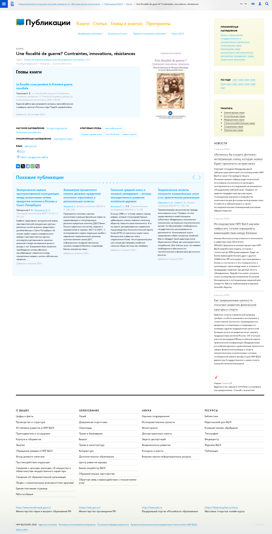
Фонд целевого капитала (30, 456)
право (251, 55)
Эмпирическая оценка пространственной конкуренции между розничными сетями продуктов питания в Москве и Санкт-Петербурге (37, 197)
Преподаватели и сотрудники (33, 433)
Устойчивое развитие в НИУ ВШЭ (35, 427)
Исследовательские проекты (158, 422)
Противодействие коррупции (33, 462)
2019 (246, 84)
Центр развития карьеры (93, 462)
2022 (229, 84)
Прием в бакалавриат (91, 433)
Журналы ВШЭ (213, 445)
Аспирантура (86, 450)
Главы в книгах (127, 23)
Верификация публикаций (90, 33)
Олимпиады (85, 427)
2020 (241, 84)
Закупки (20, 445)
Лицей (82, 416)
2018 (252, 84)
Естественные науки (234, 116)
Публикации (48, 22)
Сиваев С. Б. (180, 202)
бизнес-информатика (232, 35)
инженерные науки (230, 48)
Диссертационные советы (157, 433)
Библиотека (211, 416)
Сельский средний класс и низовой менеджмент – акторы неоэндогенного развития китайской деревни (131, 195)
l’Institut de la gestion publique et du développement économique (54, 59)
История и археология (56, 128)
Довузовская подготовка (93, 422)
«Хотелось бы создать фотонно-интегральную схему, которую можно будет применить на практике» (238, 159)
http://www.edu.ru (152, 507)
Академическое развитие (156, 445)
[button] (99, 183)
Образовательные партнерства (96, 473)
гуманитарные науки (231, 45)
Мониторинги (150, 427)
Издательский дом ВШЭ (218, 422)
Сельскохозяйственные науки (239, 122)
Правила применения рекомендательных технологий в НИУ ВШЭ (164, 524)
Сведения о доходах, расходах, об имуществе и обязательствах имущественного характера (43, 469)
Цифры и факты (24, 416)
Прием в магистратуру (91, 445)
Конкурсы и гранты (152, 450)
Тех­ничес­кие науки (233, 129)
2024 (252, 79)
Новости (220, 143)
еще (223, 87)
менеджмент (240, 55)
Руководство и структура (30, 422)
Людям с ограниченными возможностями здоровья (45, 482)
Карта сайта (22, 529)
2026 (241, 79)
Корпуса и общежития (28, 439)
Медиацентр (212, 439)
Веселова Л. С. (118, 206)
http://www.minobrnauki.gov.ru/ (33, 507)
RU (241, 4)
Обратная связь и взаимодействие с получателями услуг (107, 481)
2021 (234, 84)
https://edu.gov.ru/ (89, 507)
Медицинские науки (234, 119)
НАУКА (146, 410)
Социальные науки (233, 126)
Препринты (158, 23)
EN (246, 4)
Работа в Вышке (24, 494)
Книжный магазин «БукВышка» (221, 427)
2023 (223, 84)
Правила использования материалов (149, 33)
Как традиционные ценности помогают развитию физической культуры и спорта (235, 304)
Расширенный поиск (117, 33)
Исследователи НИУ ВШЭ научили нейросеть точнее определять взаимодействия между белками (236, 228)
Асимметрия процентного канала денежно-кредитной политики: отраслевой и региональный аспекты (82, 195)
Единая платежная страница (31, 488)
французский (30, 146)
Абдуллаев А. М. (165, 202)
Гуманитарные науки (234, 112)
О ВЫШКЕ (22, 410)
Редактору (259, 524)
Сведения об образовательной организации (41, 477)
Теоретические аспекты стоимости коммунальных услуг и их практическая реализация (178, 193)
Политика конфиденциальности (113, 524)
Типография (211, 433)
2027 (235, 79)
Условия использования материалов (77, 524)
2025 (246, 79)
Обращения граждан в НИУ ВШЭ (34, 450)
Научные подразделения (155, 416)
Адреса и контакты (47, 524)
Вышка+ (83, 439)
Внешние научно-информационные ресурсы (166, 456)
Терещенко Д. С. (42, 210)
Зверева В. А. (69, 206)
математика (227, 55)
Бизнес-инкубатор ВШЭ (92, 468)
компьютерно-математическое (237, 52)
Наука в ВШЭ (178, 33)
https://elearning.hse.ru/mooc (221, 507)
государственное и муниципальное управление (235, 40)
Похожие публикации (40, 177)
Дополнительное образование (96, 456)
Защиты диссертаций (154, 439)
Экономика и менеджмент (28, 132)
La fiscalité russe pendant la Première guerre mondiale (44, 86)
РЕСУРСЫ (211, 410)
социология (227, 59)
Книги (83, 23)
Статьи (100, 23)
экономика (239, 59)
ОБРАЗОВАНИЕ (89, 410)
